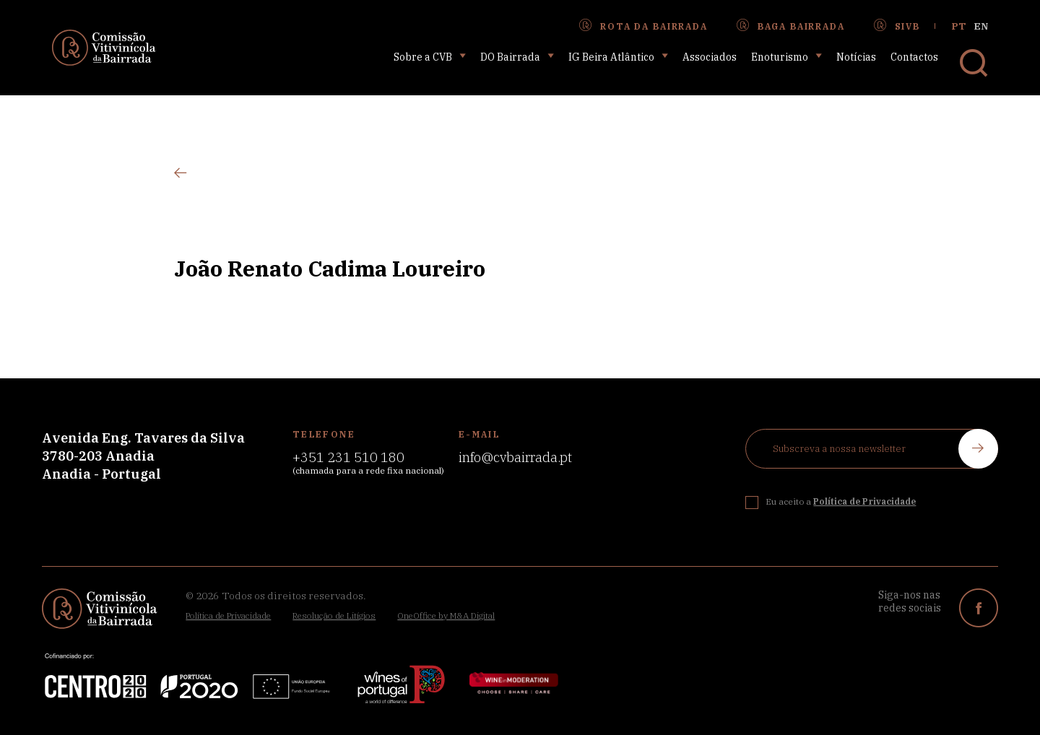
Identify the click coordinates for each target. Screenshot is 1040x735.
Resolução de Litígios (334, 615)
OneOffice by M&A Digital (446, 615)
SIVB (897, 25)
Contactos (914, 57)
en (981, 26)
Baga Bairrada (791, 25)
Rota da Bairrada (643, 25)
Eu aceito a (841, 501)
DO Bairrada (517, 56)
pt (959, 26)
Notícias (856, 57)
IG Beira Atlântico (618, 56)
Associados (709, 57)
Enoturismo (786, 56)
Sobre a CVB (430, 56)
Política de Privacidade (228, 615)
